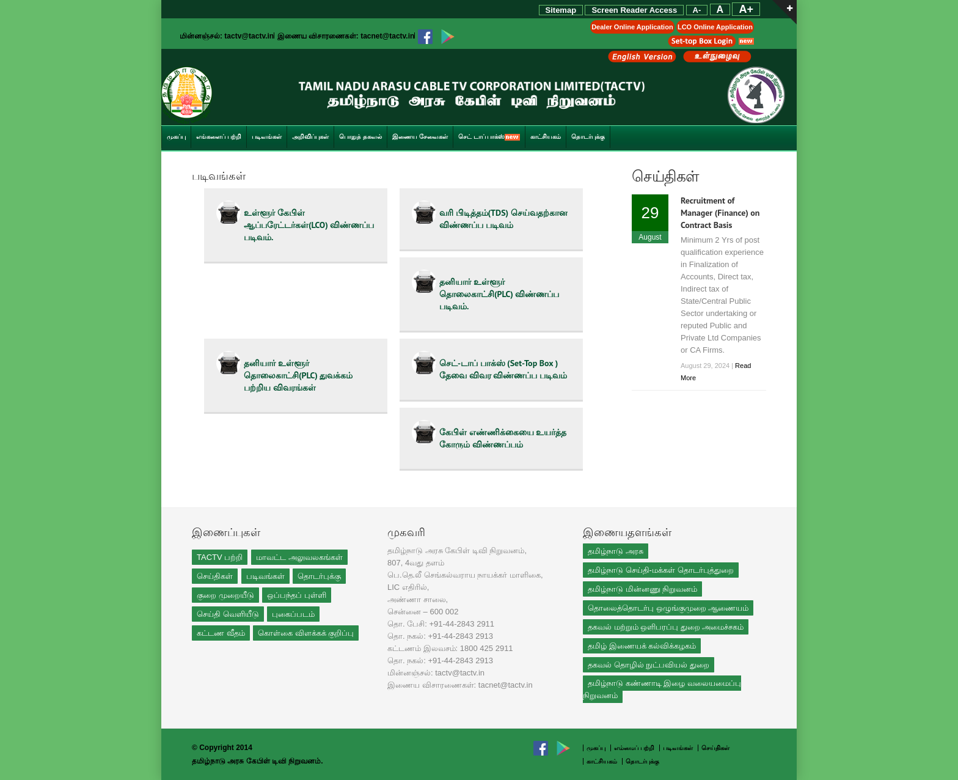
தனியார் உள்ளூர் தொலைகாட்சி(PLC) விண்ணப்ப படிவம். (499, 294)
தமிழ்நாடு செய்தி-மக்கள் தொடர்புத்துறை (661, 570)
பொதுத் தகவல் (360, 136)
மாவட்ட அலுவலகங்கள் (299, 557)
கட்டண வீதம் (221, 633)
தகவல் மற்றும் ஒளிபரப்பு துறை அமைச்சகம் (666, 626)
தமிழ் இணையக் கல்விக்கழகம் (642, 645)
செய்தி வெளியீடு (228, 614)
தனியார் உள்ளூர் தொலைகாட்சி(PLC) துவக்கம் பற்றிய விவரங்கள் (298, 375)
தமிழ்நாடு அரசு (615, 551)
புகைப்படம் (293, 614)
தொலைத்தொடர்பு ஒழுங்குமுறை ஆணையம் (668, 608)
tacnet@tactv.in (387, 36)
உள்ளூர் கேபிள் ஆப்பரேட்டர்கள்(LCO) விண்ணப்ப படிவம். (309, 225)
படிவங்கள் (267, 136)
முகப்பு (176, 136)
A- (697, 10)
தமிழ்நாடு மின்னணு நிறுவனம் (642, 589)
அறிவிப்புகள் (310, 136)
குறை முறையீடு (225, 595)
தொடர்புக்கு (588, 136)
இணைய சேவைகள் (420, 136)
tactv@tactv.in (249, 36)
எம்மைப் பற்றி (635, 748)
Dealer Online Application (632, 27)
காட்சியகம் (545, 136)
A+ (746, 9)
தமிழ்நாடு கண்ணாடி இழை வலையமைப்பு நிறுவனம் (662, 689)
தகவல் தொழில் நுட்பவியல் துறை (648, 664)
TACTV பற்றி (220, 557)
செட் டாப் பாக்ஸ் (489, 137)
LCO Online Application (715, 27)
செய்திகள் (215, 576)
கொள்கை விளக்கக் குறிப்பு (306, 633)
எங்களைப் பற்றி (218, 136)
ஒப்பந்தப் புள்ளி (296, 595)
